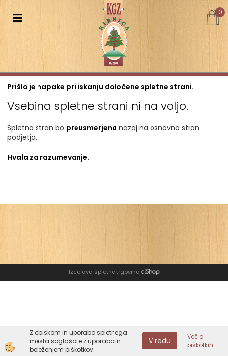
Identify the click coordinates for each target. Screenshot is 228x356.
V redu (160, 341)
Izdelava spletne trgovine (104, 272)
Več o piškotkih (200, 340)
